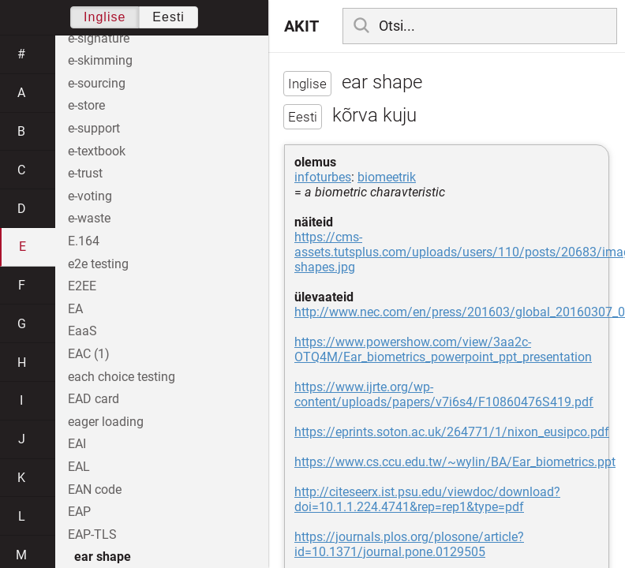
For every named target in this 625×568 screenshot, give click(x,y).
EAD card (93, 398)
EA (75, 308)
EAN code (95, 489)
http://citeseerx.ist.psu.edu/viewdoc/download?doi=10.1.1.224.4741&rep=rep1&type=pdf (427, 499)
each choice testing (121, 376)
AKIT (301, 26)
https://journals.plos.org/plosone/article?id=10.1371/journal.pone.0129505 (409, 544)
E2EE (82, 285)
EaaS (82, 330)
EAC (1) (89, 353)
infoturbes (322, 177)
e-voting (90, 196)
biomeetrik (386, 177)
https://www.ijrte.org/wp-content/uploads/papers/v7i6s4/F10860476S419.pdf (443, 394)
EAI (77, 443)
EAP (79, 511)
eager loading (106, 421)
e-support (94, 128)
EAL (79, 466)
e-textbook (96, 151)
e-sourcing (96, 83)
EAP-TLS (92, 534)
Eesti (168, 17)
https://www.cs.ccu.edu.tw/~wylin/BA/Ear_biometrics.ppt (455, 461)
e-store (86, 105)
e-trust (85, 173)
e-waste (89, 218)
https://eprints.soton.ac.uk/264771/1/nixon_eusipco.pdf (451, 431)
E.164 (83, 241)
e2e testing (98, 263)
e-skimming (100, 60)
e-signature (98, 38)
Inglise (104, 17)
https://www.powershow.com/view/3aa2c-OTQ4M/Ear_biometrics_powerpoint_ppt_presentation (443, 349)
